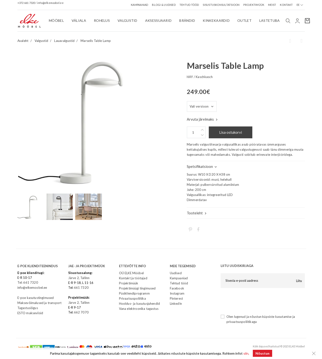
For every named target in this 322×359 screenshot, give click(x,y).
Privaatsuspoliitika (132, 298)
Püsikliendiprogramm (134, 293)
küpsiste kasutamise (277, 317)
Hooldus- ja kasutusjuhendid (139, 303)
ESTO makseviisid (30, 313)
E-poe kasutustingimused (35, 298)
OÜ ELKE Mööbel (131, 273)
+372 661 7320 (26, 2)
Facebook (177, 288)
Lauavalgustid (64, 41)
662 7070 (81, 312)
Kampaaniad (179, 278)
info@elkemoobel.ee (50, 2)
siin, (246, 353)
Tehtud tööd (179, 283)
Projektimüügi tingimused (137, 288)
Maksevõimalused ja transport (39, 303)
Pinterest (176, 298)
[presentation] (257, 301)
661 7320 (81, 287)
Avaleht (23, 41)
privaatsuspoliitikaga (241, 322)
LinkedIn (176, 303)
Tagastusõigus (27, 308)
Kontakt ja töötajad (133, 278)
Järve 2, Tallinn (79, 278)
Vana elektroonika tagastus (138, 309)
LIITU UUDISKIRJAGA (237, 266)
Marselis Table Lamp (96, 41)
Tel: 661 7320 (27, 282)
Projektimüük (128, 283)
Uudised (176, 273)
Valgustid (41, 41)
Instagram (177, 293)
